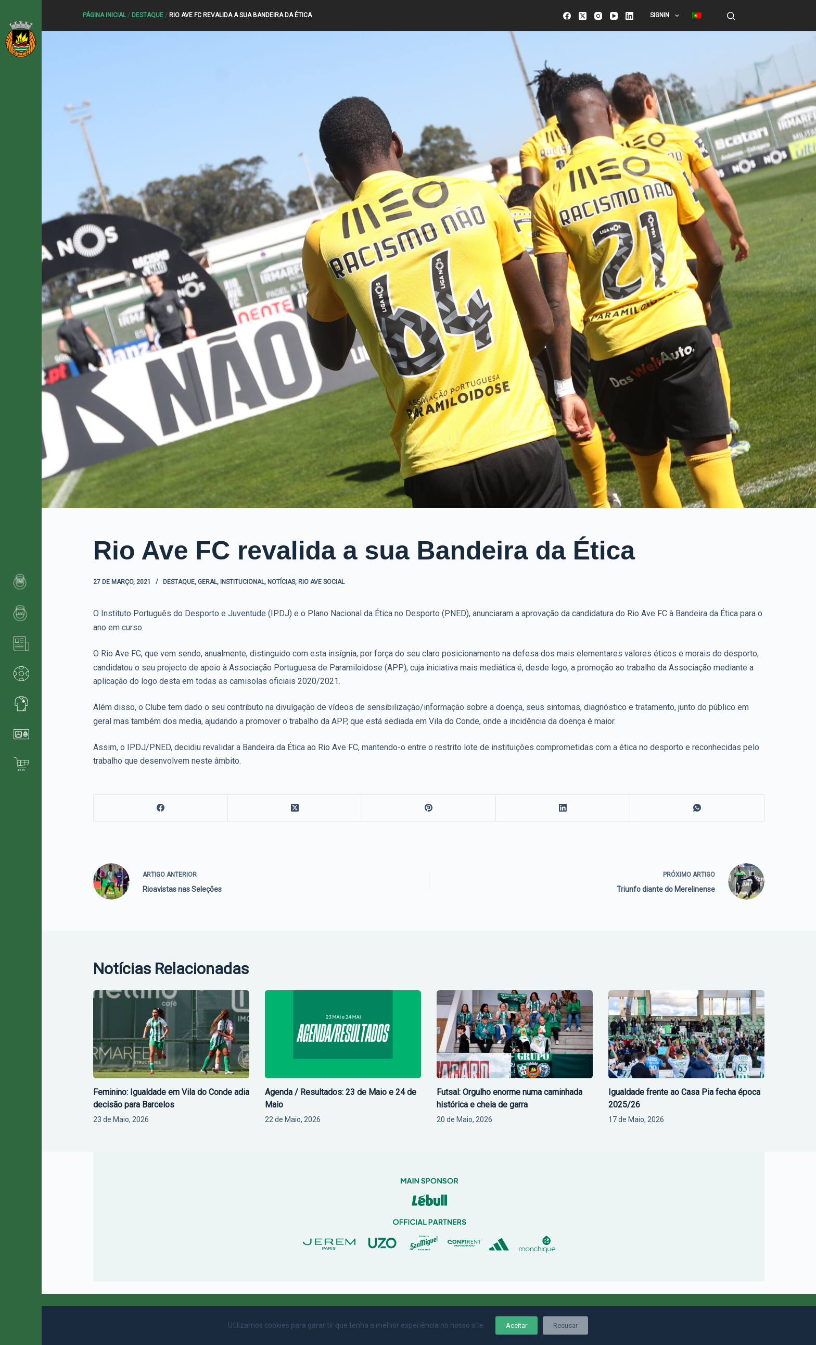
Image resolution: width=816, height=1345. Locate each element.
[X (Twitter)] (582, 16)
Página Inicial (104, 15)
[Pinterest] (429, 808)
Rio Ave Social (321, 582)
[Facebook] (567, 16)
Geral (207, 582)
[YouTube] (614, 16)
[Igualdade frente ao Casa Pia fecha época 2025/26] (686, 1034)
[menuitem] (696, 15)
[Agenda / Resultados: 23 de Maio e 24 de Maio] (343, 1034)
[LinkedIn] (629, 16)
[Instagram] (598, 16)
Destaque (147, 15)
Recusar (565, 1325)
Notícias (281, 582)
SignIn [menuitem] (666, 15)
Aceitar (516, 1325)
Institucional (242, 582)
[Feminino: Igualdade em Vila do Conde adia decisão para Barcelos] (171, 1034)
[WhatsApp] (697, 808)
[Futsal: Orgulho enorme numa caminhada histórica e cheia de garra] (515, 1034)
